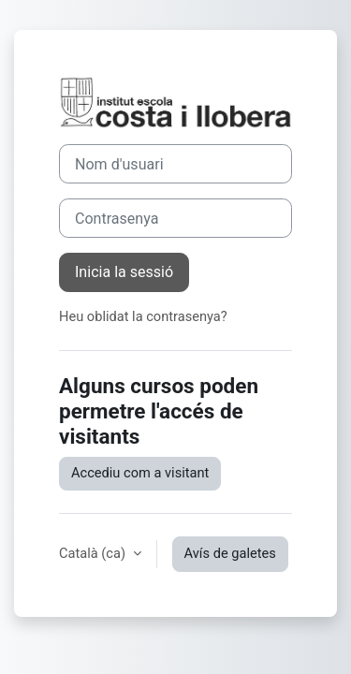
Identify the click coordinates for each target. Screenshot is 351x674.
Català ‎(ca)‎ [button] (94, 553)
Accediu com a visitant (140, 472)
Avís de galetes (230, 553)
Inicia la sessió (124, 272)
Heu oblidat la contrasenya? (143, 316)
